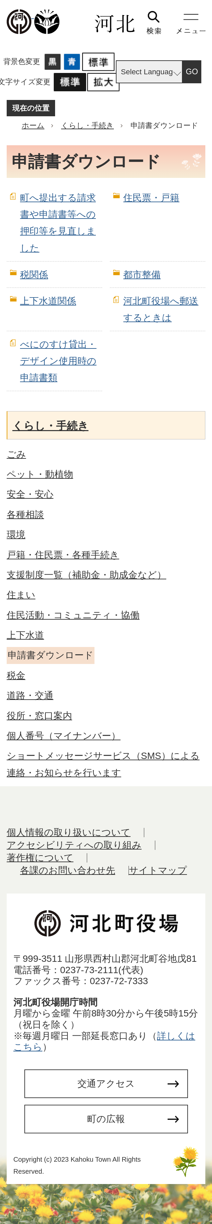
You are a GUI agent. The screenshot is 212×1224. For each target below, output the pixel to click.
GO (192, 71)
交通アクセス (106, 1083)
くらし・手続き (87, 125)
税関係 (34, 275)
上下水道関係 (48, 301)
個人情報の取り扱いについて (69, 832)
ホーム (33, 125)
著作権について (40, 858)
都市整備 (142, 275)
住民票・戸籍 (151, 198)
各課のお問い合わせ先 (67, 870)
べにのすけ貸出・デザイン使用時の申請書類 (58, 361)
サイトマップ (158, 870)
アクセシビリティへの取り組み (74, 845)
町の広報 (106, 1119)
